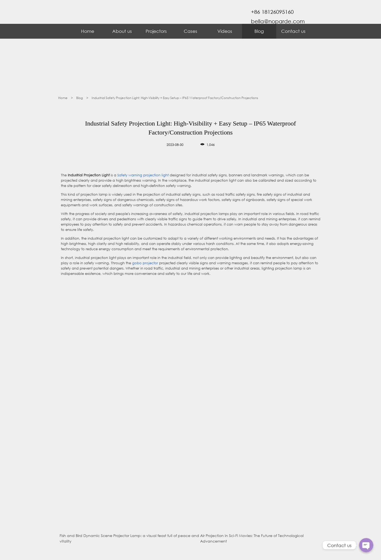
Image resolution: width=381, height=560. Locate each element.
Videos (224, 31)
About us (122, 31)
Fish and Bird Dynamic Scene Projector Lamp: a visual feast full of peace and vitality (129, 538)
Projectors (156, 31)
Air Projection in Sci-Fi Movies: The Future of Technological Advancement (252, 538)
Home (87, 31)
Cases (190, 31)
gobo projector (145, 263)
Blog (259, 31)
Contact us (293, 31)
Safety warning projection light (143, 175)
